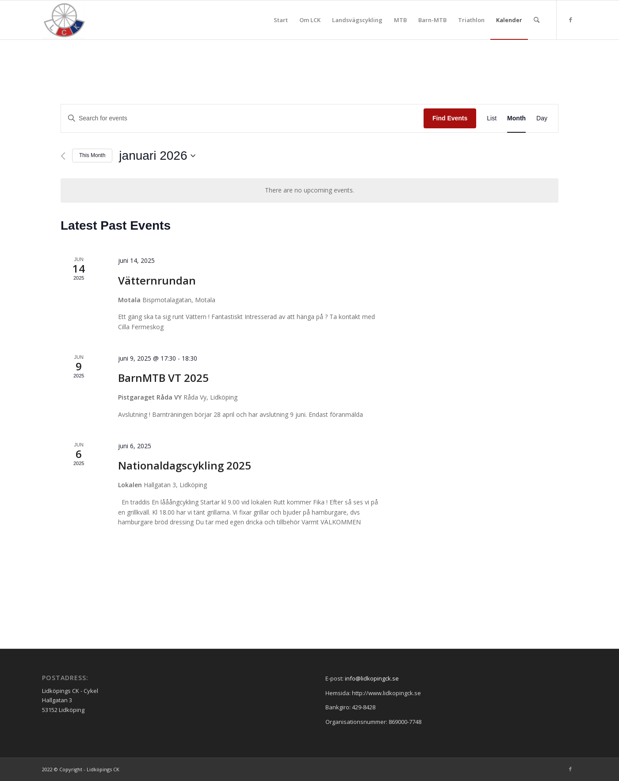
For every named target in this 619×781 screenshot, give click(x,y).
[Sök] (536, 19)
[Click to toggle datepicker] (157, 156)
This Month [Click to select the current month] (92, 155)
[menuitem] (281, 19)
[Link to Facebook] (570, 19)
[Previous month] (63, 156)
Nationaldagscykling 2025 (184, 465)
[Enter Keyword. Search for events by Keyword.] (242, 118)
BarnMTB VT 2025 (163, 377)
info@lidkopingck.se (372, 678)
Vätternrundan (157, 280)
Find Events (449, 118)
